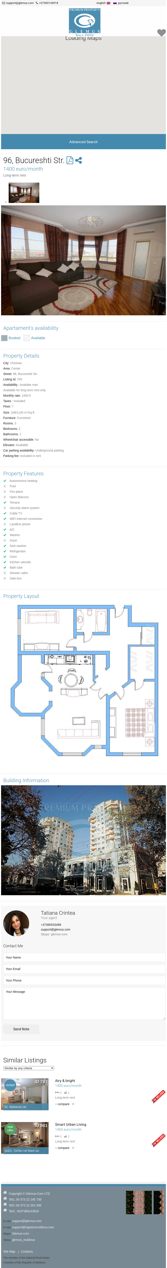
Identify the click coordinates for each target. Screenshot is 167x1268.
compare (62, 1104)
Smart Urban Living (70, 1124)
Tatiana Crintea (58, 913)
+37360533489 (51, 924)
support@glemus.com (55, 929)
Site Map (9, 1251)
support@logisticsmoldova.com (33, 1227)
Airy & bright (65, 1080)
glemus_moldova (23, 1240)
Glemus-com (20, 1233)
